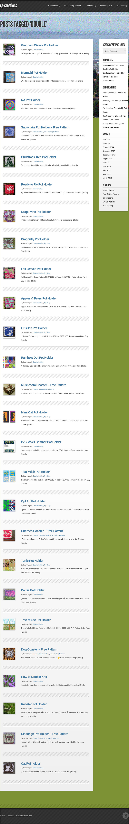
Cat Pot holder (30, 763)
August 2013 (107, 159)
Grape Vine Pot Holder (36, 212)
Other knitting (91, 6)
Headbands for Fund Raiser (113, 65)
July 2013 (106, 163)
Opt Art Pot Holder (33, 501)
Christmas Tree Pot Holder (38, 157)
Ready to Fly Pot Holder (37, 184)
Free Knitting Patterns (72, 6)
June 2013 (107, 167)
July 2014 (106, 143)
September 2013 (109, 155)
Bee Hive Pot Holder (110, 69)
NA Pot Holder (30, 100)
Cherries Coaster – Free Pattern (42, 531)
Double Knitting (54, 6)
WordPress (28, 816)
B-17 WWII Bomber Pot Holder (41, 442)
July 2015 (106, 140)
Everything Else (106, 6)
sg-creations (8, 5)
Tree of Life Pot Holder (36, 620)
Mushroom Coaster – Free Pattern (43, 385)
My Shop (47, 243)
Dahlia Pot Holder (32, 590)
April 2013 (106, 174)
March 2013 (107, 178)
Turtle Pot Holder (32, 560)
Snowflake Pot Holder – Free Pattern (45, 127)
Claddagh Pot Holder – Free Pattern (44, 734)
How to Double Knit (34, 677)
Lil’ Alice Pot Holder (34, 328)
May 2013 (106, 170)
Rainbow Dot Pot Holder (37, 357)
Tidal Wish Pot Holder (35, 472)
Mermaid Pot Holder (34, 72)
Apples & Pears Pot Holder (39, 298)
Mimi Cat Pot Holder (34, 412)
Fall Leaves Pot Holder (36, 269)
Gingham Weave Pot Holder (39, 45)
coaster (35, 389)
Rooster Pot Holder (34, 704)
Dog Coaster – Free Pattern (39, 649)
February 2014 (108, 147)
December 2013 (109, 151)
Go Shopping (122, 6)
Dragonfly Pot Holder (35, 239)
